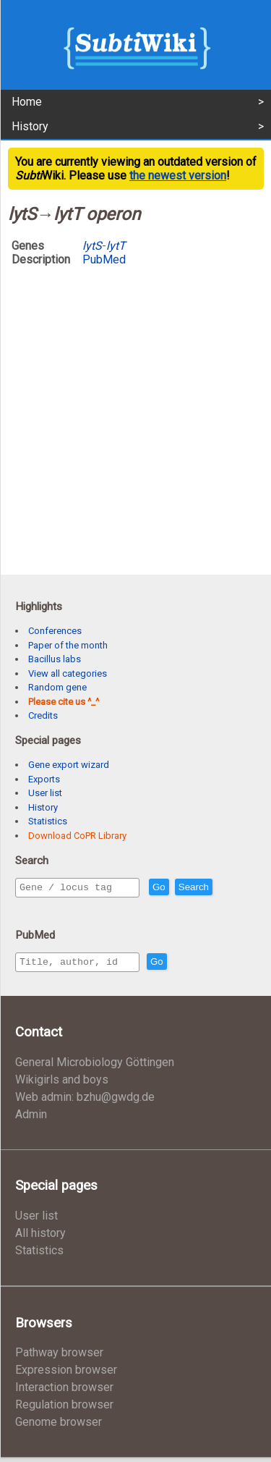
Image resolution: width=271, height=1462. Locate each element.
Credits (43, 715)
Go (190, 887)
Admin (31, 1118)
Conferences (55, 630)
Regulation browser (64, 1409)
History (30, 126)
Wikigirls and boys (61, 1084)
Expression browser (66, 1374)
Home (27, 102)
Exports (44, 779)
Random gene (57, 687)
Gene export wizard (68, 764)
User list (45, 792)
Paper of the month (68, 645)
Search (225, 887)
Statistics (47, 821)
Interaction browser (64, 1391)
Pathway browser (59, 1357)
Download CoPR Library (77, 835)
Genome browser (58, 1426)
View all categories (67, 673)
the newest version (177, 175)
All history (40, 1237)
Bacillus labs (54, 659)
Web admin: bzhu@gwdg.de (85, 1101)
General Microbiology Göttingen (94, 1066)
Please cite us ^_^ (63, 701)
